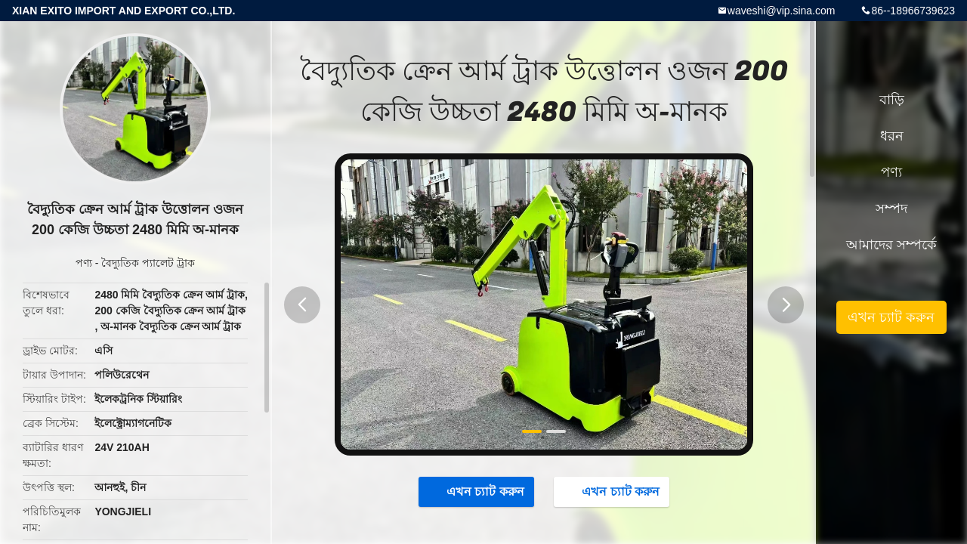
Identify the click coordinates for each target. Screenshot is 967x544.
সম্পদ (891, 208)
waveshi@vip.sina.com (782, 11)
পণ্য (84, 263)
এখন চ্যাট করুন (477, 491)
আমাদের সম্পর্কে (891, 244)
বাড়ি (891, 99)
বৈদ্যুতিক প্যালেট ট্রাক (148, 263)
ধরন (892, 136)
